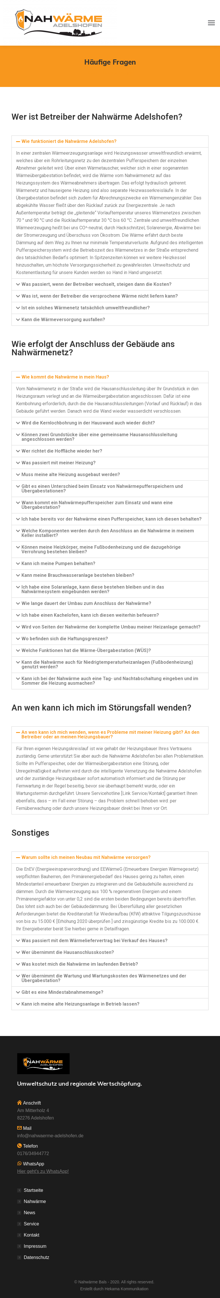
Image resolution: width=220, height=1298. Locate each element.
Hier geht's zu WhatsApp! (43, 1171)
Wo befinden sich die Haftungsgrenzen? (64, 638)
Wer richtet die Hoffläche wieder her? (61, 451)
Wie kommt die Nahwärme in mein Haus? (65, 377)
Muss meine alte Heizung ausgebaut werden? (70, 474)
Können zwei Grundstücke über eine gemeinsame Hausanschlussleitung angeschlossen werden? (99, 437)
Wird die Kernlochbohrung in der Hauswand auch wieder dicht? (88, 423)
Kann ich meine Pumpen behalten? (58, 563)
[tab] (110, 141)
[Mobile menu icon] (211, 22)
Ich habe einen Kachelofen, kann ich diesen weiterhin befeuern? (90, 615)
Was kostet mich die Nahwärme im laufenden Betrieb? (79, 964)
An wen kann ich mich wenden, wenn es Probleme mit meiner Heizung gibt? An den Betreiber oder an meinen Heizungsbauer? (110, 734)
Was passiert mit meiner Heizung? (58, 462)
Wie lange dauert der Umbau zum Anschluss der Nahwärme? (86, 603)
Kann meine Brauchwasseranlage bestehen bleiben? (77, 575)
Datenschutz (36, 1257)
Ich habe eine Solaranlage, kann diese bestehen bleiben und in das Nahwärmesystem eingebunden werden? (92, 589)
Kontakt (31, 1235)
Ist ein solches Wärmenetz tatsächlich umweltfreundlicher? (85, 308)
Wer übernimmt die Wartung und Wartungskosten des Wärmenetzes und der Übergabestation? (103, 978)
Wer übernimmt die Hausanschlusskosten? (67, 952)
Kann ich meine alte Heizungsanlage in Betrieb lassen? (80, 1004)
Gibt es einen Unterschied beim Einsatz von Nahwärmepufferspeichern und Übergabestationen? (102, 489)
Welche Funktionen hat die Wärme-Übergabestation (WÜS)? (86, 650)
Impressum (35, 1246)
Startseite (33, 1190)
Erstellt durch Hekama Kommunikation (114, 1289)
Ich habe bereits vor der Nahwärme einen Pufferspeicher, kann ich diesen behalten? (111, 519)
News (29, 1212)
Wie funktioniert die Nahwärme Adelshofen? (69, 141)
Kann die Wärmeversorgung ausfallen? (63, 319)
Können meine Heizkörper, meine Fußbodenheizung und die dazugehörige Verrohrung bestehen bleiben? (101, 549)
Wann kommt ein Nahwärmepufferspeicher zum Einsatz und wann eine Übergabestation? (97, 505)
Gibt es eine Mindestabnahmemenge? (62, 992)
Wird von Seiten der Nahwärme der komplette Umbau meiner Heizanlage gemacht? (111, 627)
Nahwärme (35, 1201)
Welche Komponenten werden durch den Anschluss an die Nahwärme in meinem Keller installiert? (107, 533)
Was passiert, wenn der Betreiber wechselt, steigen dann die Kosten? (96, 284)
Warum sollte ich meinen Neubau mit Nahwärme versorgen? (86, 857)
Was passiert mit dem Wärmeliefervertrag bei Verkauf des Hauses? (94, 940)
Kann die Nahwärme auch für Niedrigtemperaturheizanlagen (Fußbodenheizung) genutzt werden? (107, 664)
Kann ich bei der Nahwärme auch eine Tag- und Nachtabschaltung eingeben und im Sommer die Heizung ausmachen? (109, 681)
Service (31, 1223)
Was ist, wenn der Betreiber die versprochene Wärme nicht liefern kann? (99, 296)
